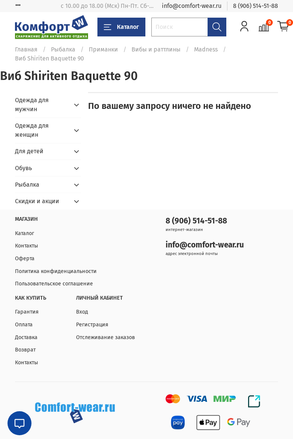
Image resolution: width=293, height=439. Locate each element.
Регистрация (92, 324)
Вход (82, 312)
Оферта (24, 258)
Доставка (26, 337)
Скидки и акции (37, 201)
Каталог (121, 27)
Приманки (103, 49)
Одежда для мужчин (32, 105)
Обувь (23, 168)
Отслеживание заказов (105, 337)
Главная (26, 49)
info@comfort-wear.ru (191, 5)
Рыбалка (63, 49)
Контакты (26, 246)
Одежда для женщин (32, 130)
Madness (206, 49)
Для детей (29, 151)
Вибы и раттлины (156, 49)
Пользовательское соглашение (54, 284)
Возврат (25, 350)
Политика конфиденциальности (56, 271)
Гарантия (27, 312)
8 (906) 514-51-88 (255, 5)
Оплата (24, 324)
